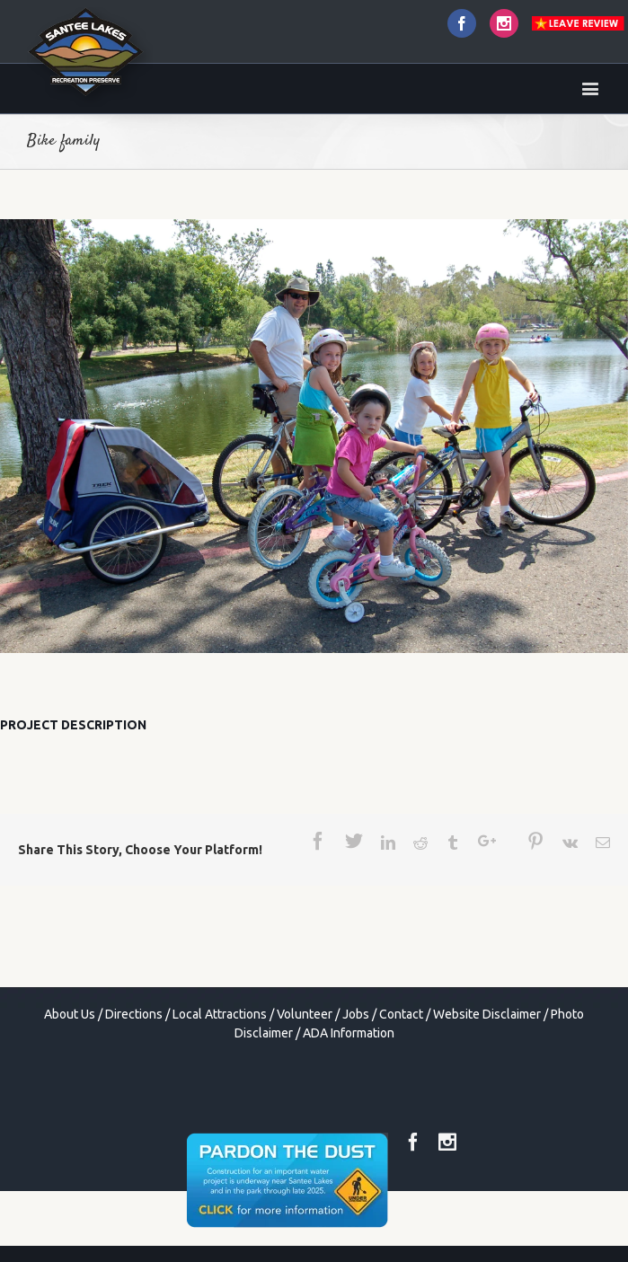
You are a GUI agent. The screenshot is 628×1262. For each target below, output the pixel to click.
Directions (134, 1014)
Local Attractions (219, 1014)
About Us (69, 1014)
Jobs (355, 1014)
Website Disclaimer (487, 1014)
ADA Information (348, 1033)
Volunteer (304, 1014)
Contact (401, 1014)
